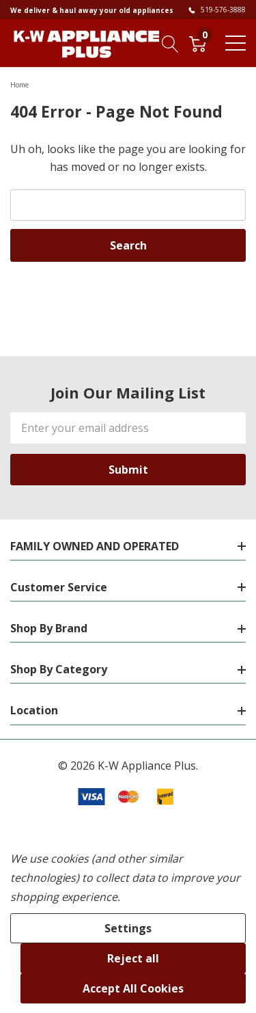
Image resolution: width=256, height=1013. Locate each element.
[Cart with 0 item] (197, 43)
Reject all (133, 958)
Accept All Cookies (133, 988)
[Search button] (170, 43)
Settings (128, 928)
